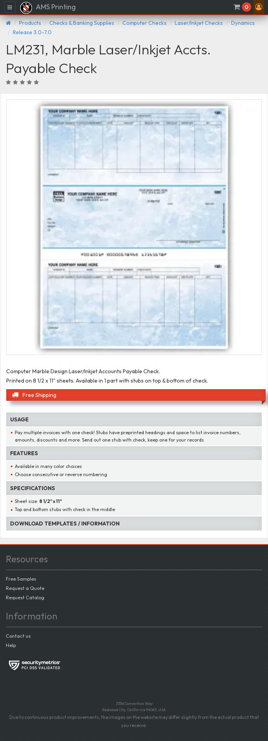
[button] (258, 7)
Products (30, 22)
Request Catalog (25, 597)
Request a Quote (25, 588)
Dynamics (243, 22)
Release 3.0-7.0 (32, 32)
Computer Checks (144, 22)
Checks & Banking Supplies (81, 22)
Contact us (18, 636)
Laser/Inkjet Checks (199, 22)
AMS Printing (47, 7)
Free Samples (21, 579)
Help (11, 645)
